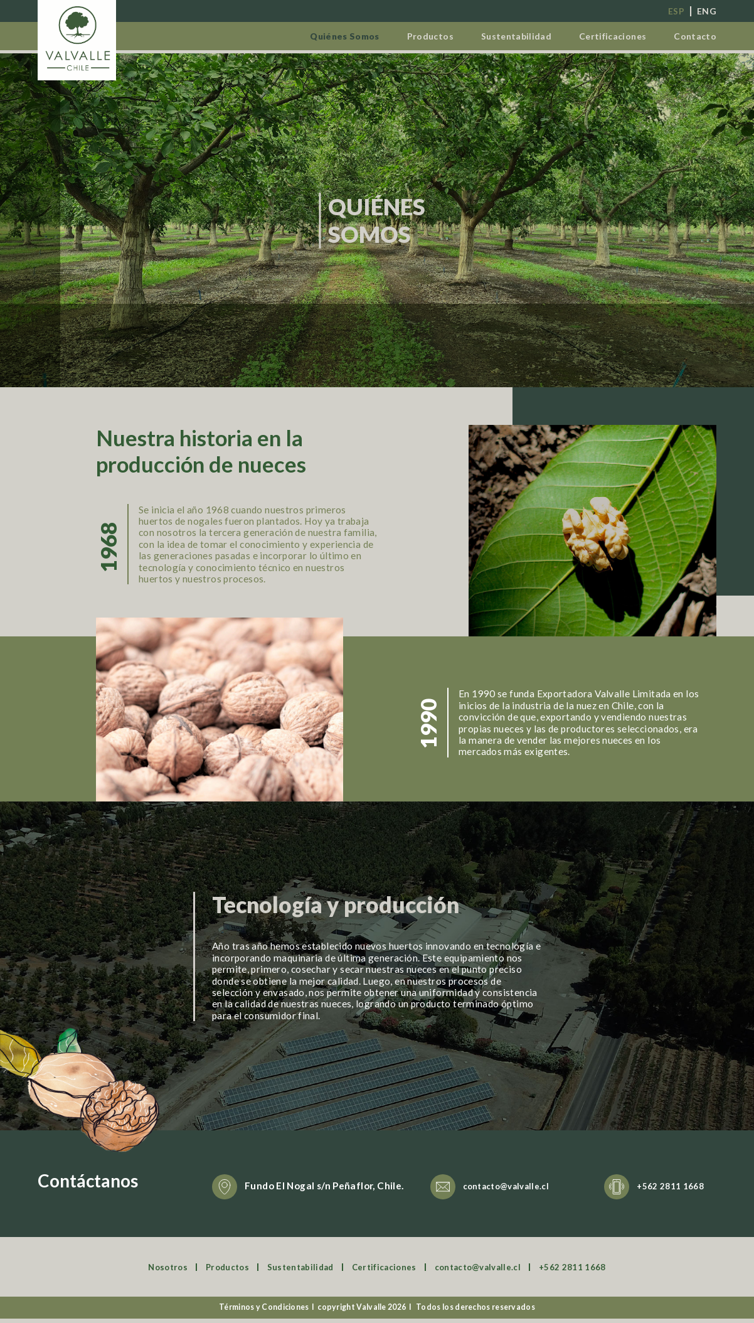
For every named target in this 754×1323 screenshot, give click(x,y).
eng (705, 10)
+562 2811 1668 (674, 1190)
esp (673, 10)
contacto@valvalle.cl (512, 1190)
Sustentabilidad (500, 35)
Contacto (693, 35)
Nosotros (146, 1271)
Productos (408, 35)
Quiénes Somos (315, 35)
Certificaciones (604, 35)
